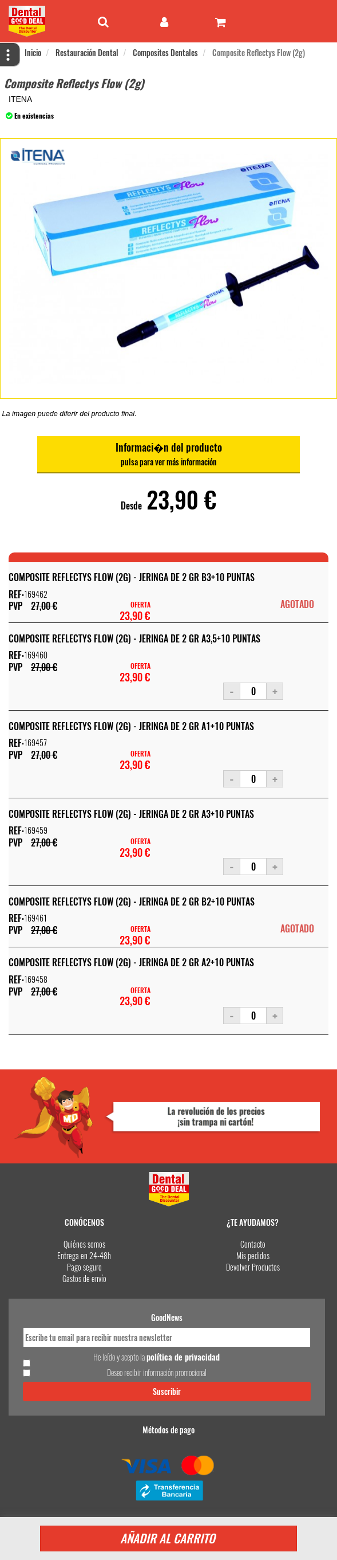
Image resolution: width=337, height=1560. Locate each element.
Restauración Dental (86, 52)
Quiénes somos (84, 1244)
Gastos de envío (84, 1278)
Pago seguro (84, 1267)
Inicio (33, 52)
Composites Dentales (165, 52)
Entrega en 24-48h (84, 1255)
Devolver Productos (253, 1267)
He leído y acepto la (156, 1357)
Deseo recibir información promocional (157, 1372)
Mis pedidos (252, 1255)
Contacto (252, 1244)
